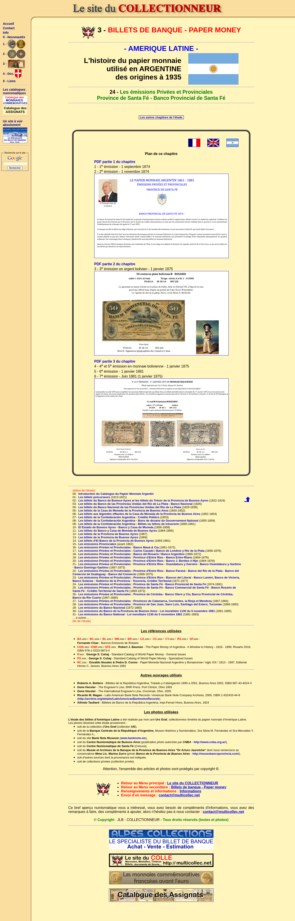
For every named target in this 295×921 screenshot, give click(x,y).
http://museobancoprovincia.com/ (215, 753)
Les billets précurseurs (94, 497)
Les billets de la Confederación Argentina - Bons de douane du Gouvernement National (138, 520)
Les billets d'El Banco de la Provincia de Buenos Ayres (116, 540)
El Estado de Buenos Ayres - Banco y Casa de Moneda (115, 527)
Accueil (8, 23)
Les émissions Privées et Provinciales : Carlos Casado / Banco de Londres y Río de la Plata (141, 550)
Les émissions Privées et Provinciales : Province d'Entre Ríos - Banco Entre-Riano (135, 557)
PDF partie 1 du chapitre (114, 162)
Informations (190, 791)
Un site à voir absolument (13, 123)
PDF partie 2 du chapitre (114, 264)
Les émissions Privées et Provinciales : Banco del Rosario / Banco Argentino (131, 554)
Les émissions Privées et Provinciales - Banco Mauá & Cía (118, 547)
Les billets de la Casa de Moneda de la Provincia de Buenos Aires (123, 510)
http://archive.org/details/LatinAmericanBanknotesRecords (118, 698)
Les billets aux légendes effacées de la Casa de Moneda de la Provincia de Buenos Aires (139, 514)
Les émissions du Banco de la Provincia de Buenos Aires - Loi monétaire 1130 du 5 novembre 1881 (146, 611)
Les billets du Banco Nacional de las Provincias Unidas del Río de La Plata (129, 507)
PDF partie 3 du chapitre (114, 361)
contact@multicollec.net (179, 795)
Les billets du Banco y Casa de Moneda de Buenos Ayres (117, 530)
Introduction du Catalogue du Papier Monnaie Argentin (116, 493)
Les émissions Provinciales (97, 544)
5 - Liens (9, 81)
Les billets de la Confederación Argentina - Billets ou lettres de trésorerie (128, 524)
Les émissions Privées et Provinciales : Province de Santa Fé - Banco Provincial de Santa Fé (142, 584)
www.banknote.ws (133, 738)
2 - (14, 54)
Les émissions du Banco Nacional (101, 607)
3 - (14, 64)
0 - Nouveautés (14, 37)
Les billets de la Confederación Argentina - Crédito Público (118, 517)
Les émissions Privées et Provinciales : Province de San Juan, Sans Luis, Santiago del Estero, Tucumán (150, 604)
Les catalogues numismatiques (14, 91)
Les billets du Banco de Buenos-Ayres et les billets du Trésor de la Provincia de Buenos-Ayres (143, 500)
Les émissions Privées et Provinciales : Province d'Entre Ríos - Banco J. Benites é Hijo (138, 560)
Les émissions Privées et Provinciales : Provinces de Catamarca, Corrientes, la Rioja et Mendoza (145, 601)
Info (6, 32)
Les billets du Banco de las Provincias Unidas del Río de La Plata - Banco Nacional (135, 503)
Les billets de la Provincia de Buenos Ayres (108, 534)
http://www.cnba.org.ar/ (210, 742)
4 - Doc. (12, 73)
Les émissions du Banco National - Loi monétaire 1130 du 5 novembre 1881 (130, 614)
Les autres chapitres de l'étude (161, 117)
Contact (9, 28)
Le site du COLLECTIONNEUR (192, 783)
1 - (14, 44)
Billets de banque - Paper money (198, 787)
